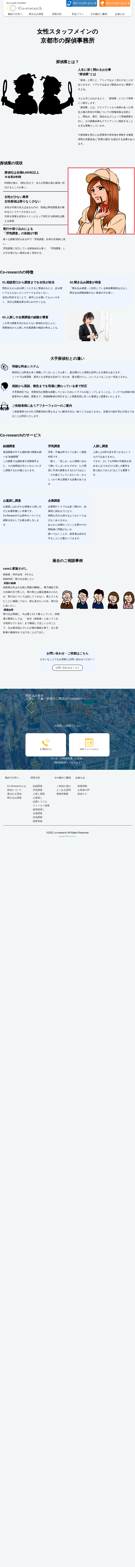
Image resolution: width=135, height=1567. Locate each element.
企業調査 (37, 813)
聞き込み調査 (36, 14)
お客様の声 (84, 790)
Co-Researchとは (16, 786)
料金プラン (78, 14)
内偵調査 (37, 817)
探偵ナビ (82, 794)
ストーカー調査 (41, 805)
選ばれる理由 (14, 794)
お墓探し (37, 797)
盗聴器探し (39, 809)
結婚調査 (37, 786)
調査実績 (37, 821)
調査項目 (57, 14)
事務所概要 (62, 794)
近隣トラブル (40, 801)
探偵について (14, 790)
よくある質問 (63, 790)
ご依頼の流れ (63, 786)
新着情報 (82, 786)
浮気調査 (37, 790)
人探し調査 (39, 794)
